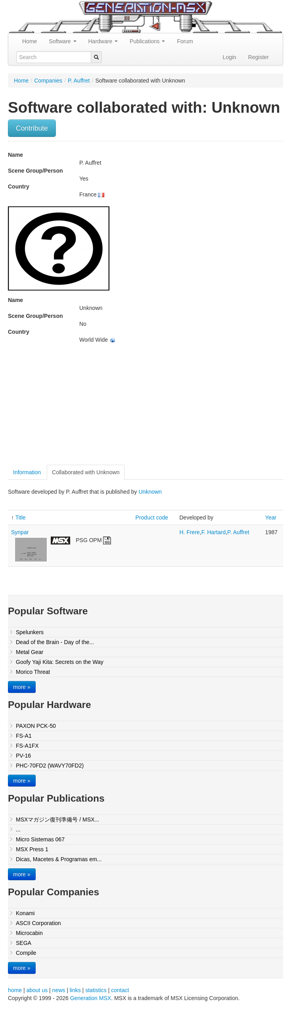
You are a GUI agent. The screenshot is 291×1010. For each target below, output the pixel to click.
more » (22, 687)
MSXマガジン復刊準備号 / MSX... (57, 819)
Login (229, 57)
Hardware (103, 41)
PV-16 (23, 755)
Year (270, 517)
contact (120, 990)
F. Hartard (213, 532)
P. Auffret (79, 80)
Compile (26, 953)
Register (258, 57)
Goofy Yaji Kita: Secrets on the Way (59, 662)
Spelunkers (30, 632)
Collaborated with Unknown (85, 472)
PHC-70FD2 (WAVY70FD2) (50, 765)
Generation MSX (90, 998)
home (15, 990)
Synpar (20, 532)
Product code (152, 517)
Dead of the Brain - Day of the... (55, 642)
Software (62, 41)
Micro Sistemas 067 (40, 839)
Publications (147, 41)
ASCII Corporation (38, 923)
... (18, 829)
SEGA (23, 943)
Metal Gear (29, 652)
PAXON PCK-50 (36, 726)
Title (20, 517)
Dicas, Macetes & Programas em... (58, 859)
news (58, 990)
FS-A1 (24, 736)
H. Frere (190, 532)
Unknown (149, 492)
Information (27, 472)
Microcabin (29, 933)
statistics (96, 990)
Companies (48, 80)
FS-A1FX (27, 746)
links (75, 990)
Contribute (32, 128)
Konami (25, 913)
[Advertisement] (74, 407)
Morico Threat (33, 672)
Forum (185, 41)
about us (37, 990)
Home (29, 41)
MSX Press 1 (32, 849)
